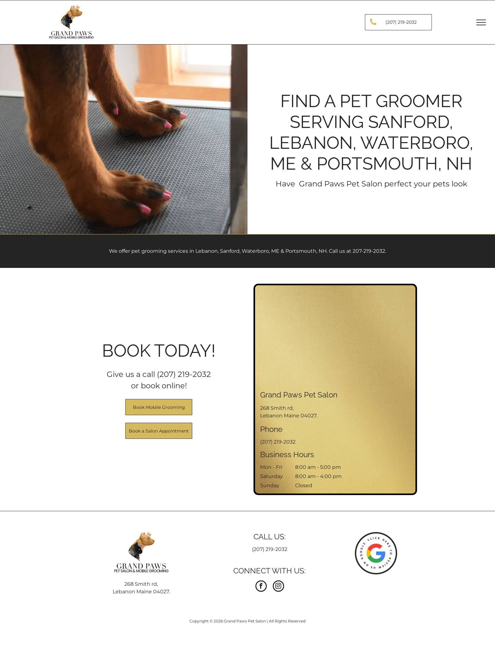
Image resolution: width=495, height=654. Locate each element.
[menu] (481, 22)
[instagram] (278, 586)
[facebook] (261, 586)
